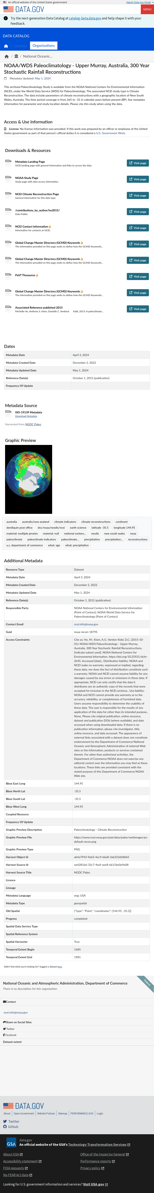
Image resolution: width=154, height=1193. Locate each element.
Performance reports (95, 1161)
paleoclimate (14, 539)
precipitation (92, 539)
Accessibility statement (20, 1161)
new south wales (114, 533)
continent (122, 521)
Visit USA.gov (93, 1184)
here (60, 966)
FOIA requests (13, 1168)
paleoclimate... (70, 539)
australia (11, 521)
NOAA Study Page (26, 178)
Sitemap (62, 1113)
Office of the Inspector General (102, 1154)
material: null (51, 533)
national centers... (75, 533)
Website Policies (46, 1113)
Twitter (8, 1029)
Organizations (44, 45)
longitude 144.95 (124, 527)
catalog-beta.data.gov (85, 18)
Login (100, 1113)
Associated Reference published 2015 (39, 307)
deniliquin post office (19, 527)
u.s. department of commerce (24, 545)
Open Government (24, 1113)
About (7, 1113)
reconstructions (138, 539)
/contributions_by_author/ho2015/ (37, 210)
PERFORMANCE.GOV (82, 1113)
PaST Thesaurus (25, 275)
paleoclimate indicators (41, 539)
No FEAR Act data (15, 1175)
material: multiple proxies (22, 533)
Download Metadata (26, 416)
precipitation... (114, 539)
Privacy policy (90, 1168)
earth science (78, 527)
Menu (147, 9)
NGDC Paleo (33, 424)
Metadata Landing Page (30, 161)
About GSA (11, 1154)
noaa (133, 533)
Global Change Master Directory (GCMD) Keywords (48, 242)
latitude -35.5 (100, 527)
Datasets (20, 46)
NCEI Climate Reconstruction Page (37, 194)
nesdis (95, 533)
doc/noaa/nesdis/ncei (51, 527)
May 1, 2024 (43, 78)
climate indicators (65, 521)
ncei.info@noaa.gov (16, 1012)
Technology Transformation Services (97, 1144)
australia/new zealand (35, 521)
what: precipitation (77, 545)
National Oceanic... (37, 56)
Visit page (137, 163)
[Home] (23, 9)
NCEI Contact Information (32, 226)
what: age (54, 545)
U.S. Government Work (110, 133)
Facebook (9, 1035)
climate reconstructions (95, 521)
